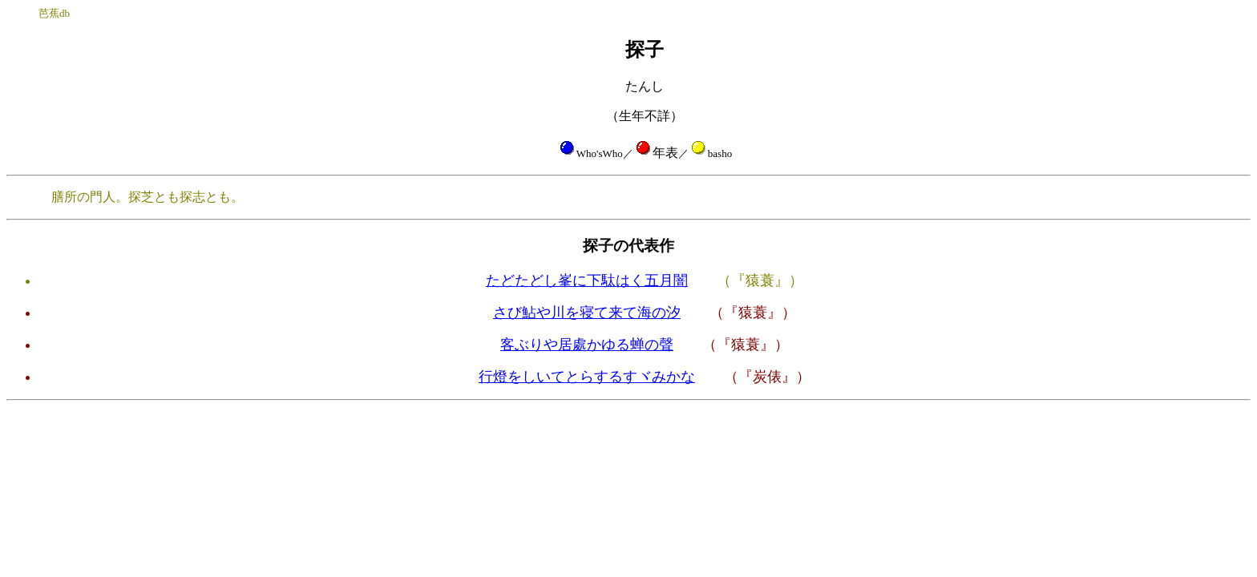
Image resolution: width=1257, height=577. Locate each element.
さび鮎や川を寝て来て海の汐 (587, 313)
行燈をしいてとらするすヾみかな (587, 377)
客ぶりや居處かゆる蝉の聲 (586, 345)
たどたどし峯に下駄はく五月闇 (587, 280)
